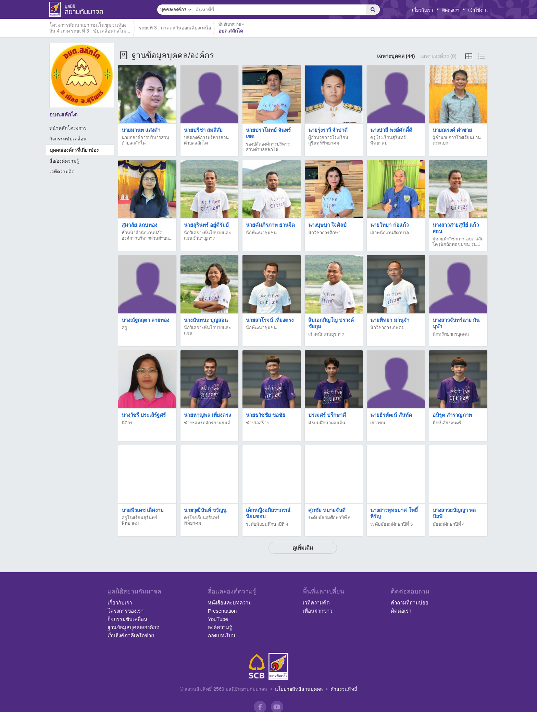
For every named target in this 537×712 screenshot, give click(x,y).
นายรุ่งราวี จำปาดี (328, 130)
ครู (124, 327)
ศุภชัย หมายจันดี (327, 510)
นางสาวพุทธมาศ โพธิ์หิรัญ (393, 513)
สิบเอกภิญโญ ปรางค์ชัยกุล (331, 323)
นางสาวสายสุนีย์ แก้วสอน (456, 228)
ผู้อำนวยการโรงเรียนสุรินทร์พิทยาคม (328, 140)
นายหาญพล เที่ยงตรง (207, 415)
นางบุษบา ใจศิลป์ (327, 225)
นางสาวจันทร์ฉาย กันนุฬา (456, 323)
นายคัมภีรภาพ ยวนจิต (270, 225)
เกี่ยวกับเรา (422, 10)
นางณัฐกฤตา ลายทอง (145, 320)
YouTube (218, 619)
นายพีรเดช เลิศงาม (143, 510)
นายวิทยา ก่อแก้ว (389, 225)
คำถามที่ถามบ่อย (409, 602)
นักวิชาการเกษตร (387, 327)
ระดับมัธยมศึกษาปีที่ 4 (267, 524)
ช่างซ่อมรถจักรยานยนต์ (207, 422)
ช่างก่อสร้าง (257, 422)
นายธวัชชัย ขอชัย (265, 415)
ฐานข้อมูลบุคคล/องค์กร (133, 627)
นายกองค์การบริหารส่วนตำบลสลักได (145, 140)
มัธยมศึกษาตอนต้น (326, 422)
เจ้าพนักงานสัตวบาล (389, 232)
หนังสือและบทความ (230, 602)
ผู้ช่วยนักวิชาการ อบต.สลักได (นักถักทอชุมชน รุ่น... (458, 241)
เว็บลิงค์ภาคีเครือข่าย (131, 635)
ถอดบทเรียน (221, 635)
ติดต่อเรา (450, 10)
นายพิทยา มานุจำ (389, 320)
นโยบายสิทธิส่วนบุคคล (299, 689)
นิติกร (127, 422)
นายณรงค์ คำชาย (452, 130)
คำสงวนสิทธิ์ (343, 689)
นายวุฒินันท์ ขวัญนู (205, 510)
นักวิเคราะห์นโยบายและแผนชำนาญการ (207, 235)
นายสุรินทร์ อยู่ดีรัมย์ (206, 225)
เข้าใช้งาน (478, 10)
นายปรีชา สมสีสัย (203, 130)
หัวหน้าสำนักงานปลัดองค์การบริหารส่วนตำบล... (147, 235)
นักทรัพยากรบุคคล (451, 334)
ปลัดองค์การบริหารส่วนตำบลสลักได (206, 140)
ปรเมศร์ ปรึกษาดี (327, 415)
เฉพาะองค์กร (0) (438, 56)
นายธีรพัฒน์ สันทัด (391, 415)
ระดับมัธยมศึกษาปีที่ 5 (391, 524)
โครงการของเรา (125, 611)
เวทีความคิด (62, 171)
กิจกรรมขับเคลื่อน (68, 138)
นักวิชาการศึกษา (324, 232)
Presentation (222, 611)
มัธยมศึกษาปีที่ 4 (449, 524)
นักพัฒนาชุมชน (261, 232)
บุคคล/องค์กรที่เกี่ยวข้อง (74, 150)
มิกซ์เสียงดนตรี (447, 422)
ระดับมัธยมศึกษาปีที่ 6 (329, 517)
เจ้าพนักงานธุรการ (326, 334)
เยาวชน (377, 422)
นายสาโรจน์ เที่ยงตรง (270, 320)
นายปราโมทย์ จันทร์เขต (268, 133)
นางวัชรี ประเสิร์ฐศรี (144, 415)
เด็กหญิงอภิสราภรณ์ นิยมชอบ (268, 513)
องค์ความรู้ (220, 627)
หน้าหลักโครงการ (68, 128)
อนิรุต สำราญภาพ (452, 415)
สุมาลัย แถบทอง (139, 225)
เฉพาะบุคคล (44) (396, 56)
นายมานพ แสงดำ (141, 130)
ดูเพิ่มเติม (302, 548)
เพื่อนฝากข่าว (317, 611)
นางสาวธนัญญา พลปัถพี (454, 513)
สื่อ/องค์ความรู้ (64, 161)
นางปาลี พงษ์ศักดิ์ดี (391, 130)
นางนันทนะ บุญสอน (206, 320)
